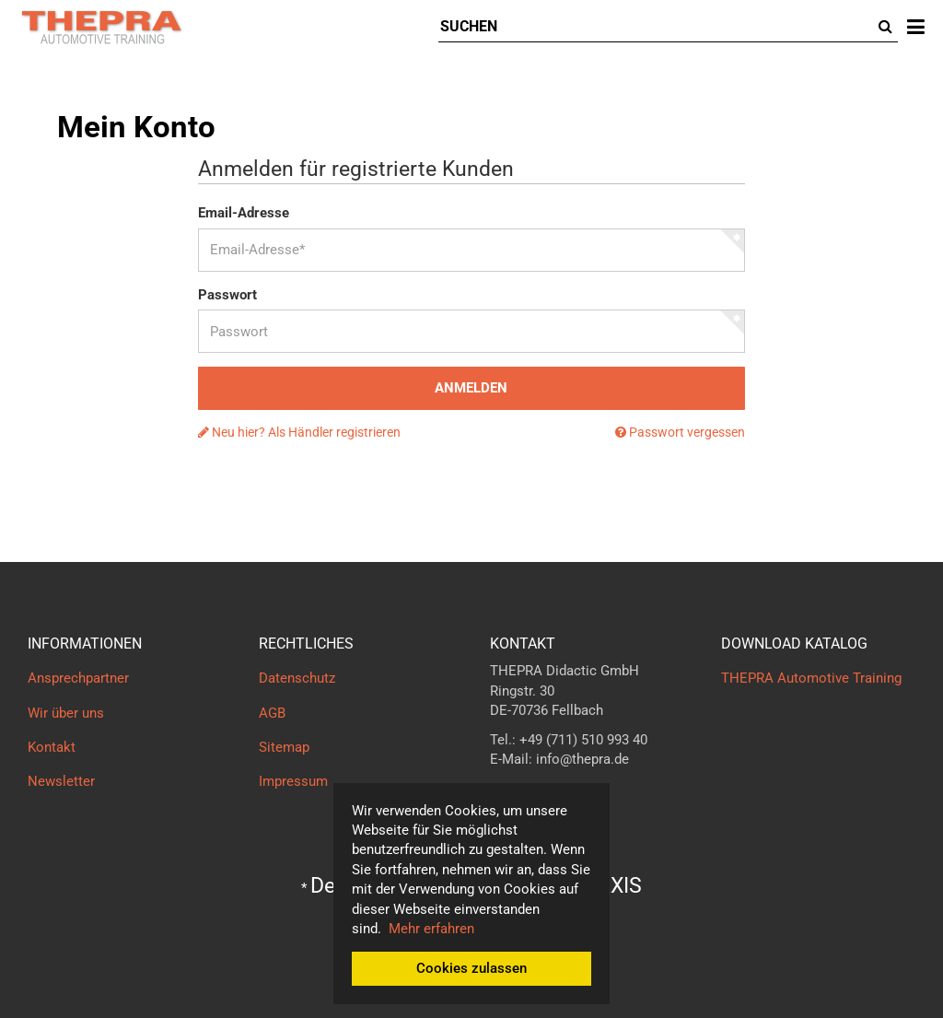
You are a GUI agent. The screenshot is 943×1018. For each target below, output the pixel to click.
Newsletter (61, 781)
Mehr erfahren (431, 928)
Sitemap (284, 747)
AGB (272, 713)
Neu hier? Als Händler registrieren (299, 432)
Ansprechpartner (78, 678)
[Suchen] (656, 27)
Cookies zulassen (471, 968)
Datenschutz (297, 678)
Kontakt (52, 747)
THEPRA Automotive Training (811, 678)
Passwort (227, 295)
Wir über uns (66, 713)
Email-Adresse (243, 213)
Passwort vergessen (680, 432)
